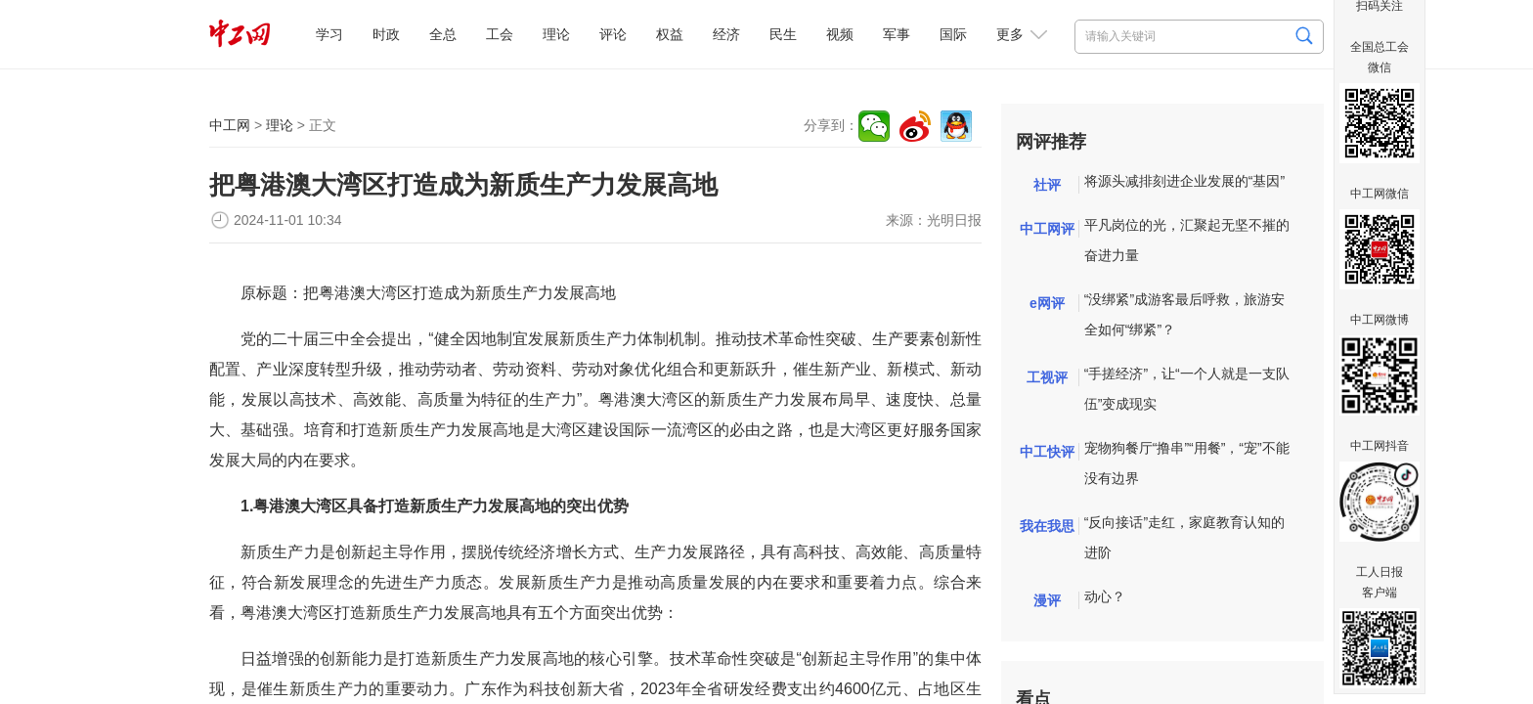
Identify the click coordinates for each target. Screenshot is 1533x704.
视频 (840, 34)
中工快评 (1047, 452)
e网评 (1047, 303)
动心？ (1104, 596)
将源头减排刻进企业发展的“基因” (1184, 181)
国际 (953, 34)
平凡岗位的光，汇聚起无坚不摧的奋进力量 (1187, 240)
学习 (329, 34)
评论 (613, 34)
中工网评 (1047, 229)
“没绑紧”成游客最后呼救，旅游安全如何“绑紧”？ (1184, 314)
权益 (669, 34)
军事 (896, 34)
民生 (783, 34)
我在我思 (1047, 526)
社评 (1047, 185)
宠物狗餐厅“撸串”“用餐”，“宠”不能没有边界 (1187, 463)
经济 (726, 34)
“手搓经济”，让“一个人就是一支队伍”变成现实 (1187, 389)
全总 (443, 34)
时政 (386, 34)
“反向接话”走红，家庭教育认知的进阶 (1184, 537)
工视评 (1047, 377)
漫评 (1047, 600)
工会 (499, 34)
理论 (556, 34)
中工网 (229, 125)
